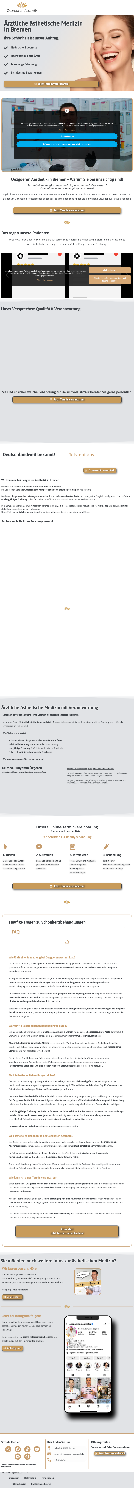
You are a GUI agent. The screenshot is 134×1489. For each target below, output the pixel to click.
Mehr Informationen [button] (67, 130)
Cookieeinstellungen (41, 1484)
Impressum (14, 1478)
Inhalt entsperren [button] (67, 136)
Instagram (6, 1330)
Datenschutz (30, 1478)
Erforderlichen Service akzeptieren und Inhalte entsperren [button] (67, 144)
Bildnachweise (19, 1484)
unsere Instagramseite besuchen (38, 1337)
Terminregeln (47, 1478)
